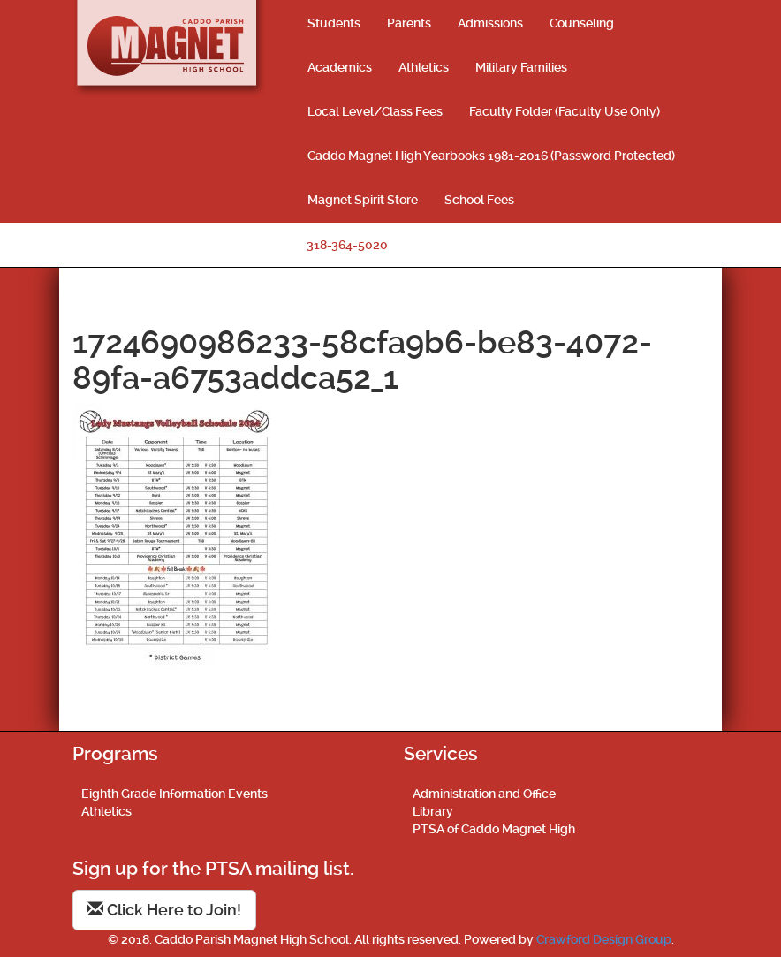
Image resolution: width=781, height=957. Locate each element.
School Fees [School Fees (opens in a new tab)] (479, 200)
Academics (339, 67)
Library (433, 811)
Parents (409, 23)
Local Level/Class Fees (375, 111)
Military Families (521, 67)
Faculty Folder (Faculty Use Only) (564, 111)
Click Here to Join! (164, 909)
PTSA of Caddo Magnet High (494, 829)
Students (333, 23)
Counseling (582, 23)
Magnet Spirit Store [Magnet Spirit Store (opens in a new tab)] (362, 200)
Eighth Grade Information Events (174, 793)
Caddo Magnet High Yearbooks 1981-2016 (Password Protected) (491, 155)
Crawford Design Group (603, 939)
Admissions (490, 23)
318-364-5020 (347, 245)
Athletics (423, 67)
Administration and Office (484, 793)
